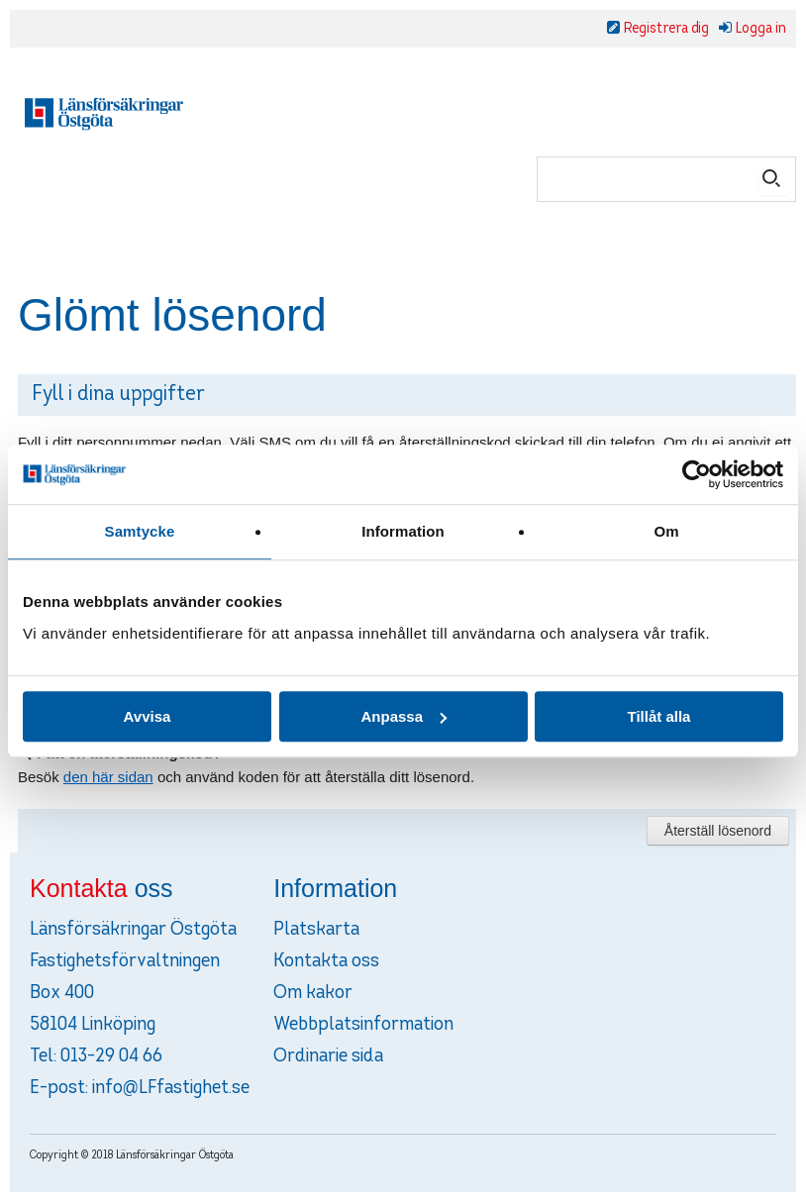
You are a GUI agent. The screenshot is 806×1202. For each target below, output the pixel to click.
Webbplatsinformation (363, 1025)
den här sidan (108, 776)
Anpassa (403, 716)
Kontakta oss (326, 961)
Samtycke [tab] (140, 531)
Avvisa (147, 716)
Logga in (761, 29)
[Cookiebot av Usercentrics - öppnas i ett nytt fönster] (696, 474)
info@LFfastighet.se (171, 1088)
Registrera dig (666, 29)
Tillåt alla (659, 716)
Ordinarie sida (328, 1056)
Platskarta (316, 930)
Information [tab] (403, 531)
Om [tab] (666, 531)
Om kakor (313, 993)
